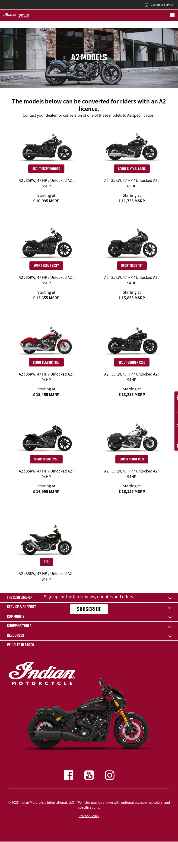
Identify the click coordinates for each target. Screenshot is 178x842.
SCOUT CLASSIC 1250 (46, 363)
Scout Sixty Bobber (46, 169)
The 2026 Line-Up (19, 597)
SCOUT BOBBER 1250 (131, 363)
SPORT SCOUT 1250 (46, 459)
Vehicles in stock (20, 645)
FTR (46, 562)
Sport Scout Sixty (46, 266)
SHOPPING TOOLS (19, 626)
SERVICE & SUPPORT (21, 607)
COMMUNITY (16, 616)
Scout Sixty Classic (132, 169)
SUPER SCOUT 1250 (132, 459)
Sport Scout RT (132, 266)
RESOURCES (15, 635)
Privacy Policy (89, 815)
